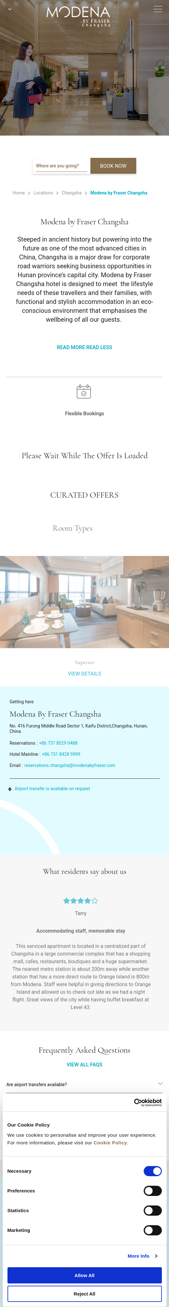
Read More (71, 347)
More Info (138, 1256)
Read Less (99, 347)
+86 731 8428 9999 (61, 754)
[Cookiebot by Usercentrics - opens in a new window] (134, 1103)
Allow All (84, 1275)
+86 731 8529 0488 (58, 743)
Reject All (84, 1293)
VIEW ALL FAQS (84, 1065)
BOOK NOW (113, 166)
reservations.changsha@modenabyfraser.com (70, 765)
